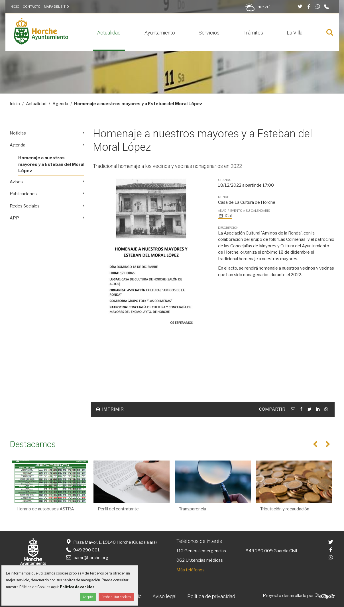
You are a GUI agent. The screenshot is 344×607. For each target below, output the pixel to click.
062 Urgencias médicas (199, 560)
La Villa (294, 33)
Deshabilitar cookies (116, 597)
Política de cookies (77, 587)
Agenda (60, 103)
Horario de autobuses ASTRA (45, 509)
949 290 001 (82, 550)
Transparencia (192, 509)
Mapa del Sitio (56, 7)
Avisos (16, 181)
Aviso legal (164, 596)
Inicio (14, 7)
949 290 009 (259, 550)
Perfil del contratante (118, 509)
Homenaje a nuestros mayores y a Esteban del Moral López (51, 164)
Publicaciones (23, 193)
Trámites (253, 33)
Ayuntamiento (159, 33)
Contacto (31, 7)
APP (14, 218)
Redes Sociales (25, 206)
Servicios (209, 33)
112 (180, 550)
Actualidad (109, 33)
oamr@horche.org (86, 557)
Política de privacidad (211, 596)
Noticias (18, 133)
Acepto (88, 597)
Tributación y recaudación (284, 509)
